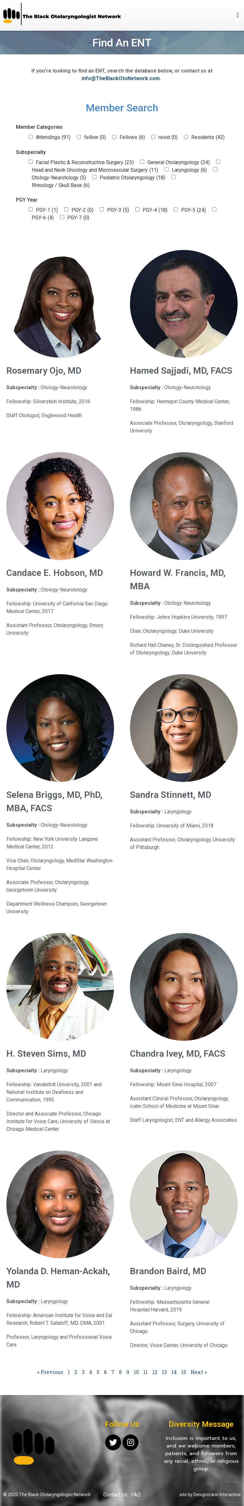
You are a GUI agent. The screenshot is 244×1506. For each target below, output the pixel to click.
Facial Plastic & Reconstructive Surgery (85, 162)
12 (154, 1372)
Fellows (132, 137)
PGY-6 (43, 217)
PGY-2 (82, 210)
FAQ (135, 1495)
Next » (199, 1372)
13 (164, 1372)
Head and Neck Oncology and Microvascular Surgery (95, 170)
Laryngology (189, 170)
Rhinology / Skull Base (61, 185)
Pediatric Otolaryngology (132, 177)
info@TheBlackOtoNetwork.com (121, 78)
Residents (208, 137)
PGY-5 (193, 210)
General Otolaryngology (178, 162)
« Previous (50, 1372)
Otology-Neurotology (59, 177)
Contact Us (115, 1495)
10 (136, 1372)
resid (168, 137)
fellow (95, 137)
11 (145, 1372)
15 (183, 1372)
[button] (238, 15)
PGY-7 (78, 217)
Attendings (53, 137)
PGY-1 (47, 210)
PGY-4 (155, 210)
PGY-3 (118, 210)
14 (174, 1372)
